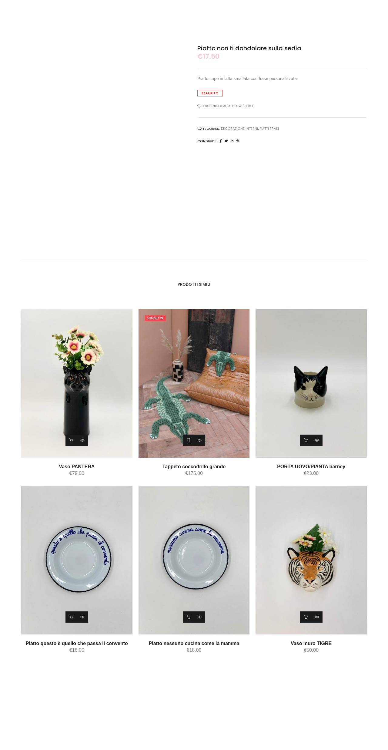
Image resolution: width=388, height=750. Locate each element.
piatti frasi (269, 128)
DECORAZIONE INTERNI (239, 128)
